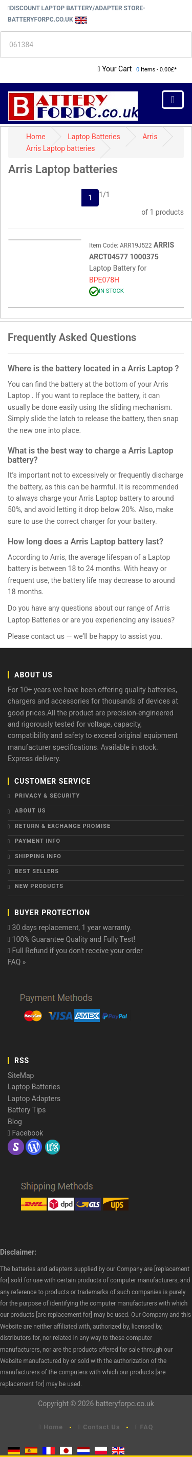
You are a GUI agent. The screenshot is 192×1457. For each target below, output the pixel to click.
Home (36, 137)
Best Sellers (37, 871)
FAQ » (17, 962)
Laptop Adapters (34, 1098)
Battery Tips (27, 1110)
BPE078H (104, 280)
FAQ (144, 1427)
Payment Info (37, 841)
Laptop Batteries (94, 137)
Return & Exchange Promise (63, 826)
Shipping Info (38, 856)
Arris (149, 137)
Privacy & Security (47, 795)
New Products (39, 886)
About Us (30, 810)
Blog (15, 1122)
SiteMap (21, 1075)
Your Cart (117, 69)
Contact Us (99, 1427)
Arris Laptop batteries (60, 148)
